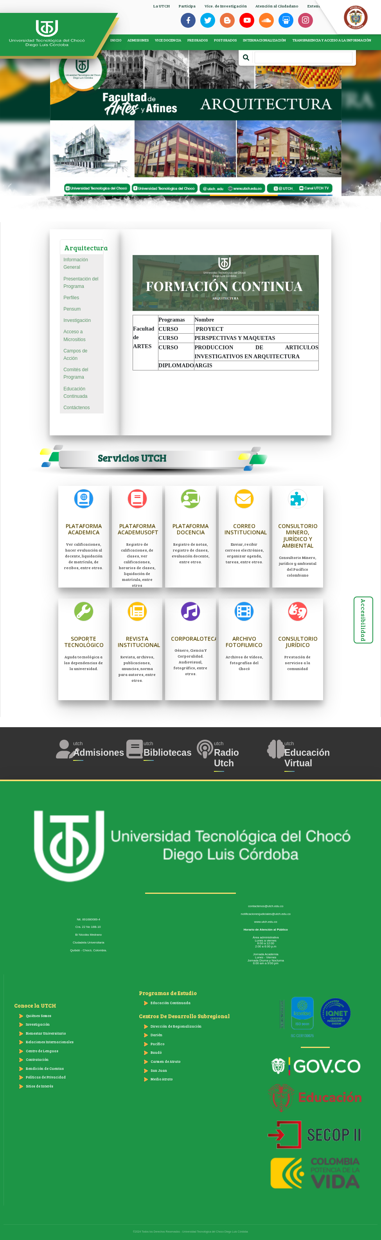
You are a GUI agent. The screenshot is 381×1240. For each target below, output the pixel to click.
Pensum (72, 309)
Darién (156, 1035)
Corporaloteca (194, 638)
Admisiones (98, 753)
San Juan (159, 1070)
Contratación (37, 1059)
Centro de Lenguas (42, 1051)
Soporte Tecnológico (84, 642)
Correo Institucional (246, 529)
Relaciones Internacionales (50, 1042)
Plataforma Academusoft (138, 529)
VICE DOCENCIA (168, 40)
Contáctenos (76, 407)
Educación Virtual (307, 758)
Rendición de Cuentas (45, 1068)
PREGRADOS (197, 40)
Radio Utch (226, 758)
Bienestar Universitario (46, 1033)
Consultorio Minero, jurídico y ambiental (298, 535)
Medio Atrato (162, 1079)
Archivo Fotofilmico (244, 642)
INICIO (115, 40)
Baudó (156, 1052)
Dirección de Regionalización (176, 1026)
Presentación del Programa (80, 282)
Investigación (77, 320)
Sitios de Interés (39, 1086)
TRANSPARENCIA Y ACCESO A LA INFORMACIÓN (331, 40)
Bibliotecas (168, 753)
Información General (75, 263)
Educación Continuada (75, 392)
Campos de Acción (75, 354)
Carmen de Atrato (165, 1061)
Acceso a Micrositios (74, 335)
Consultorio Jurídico (298, 642)
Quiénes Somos (38, 1016)
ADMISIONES (138, 40)
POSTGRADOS (225, 40)
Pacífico (157, 1044)
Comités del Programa (75, 373)
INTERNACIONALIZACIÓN (264, 40)
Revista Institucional (139, 642)
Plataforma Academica (84, 529)
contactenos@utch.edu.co (265, 906)
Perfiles (71, 297)
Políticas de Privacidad (46, 1077)
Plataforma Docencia (190, 529)
